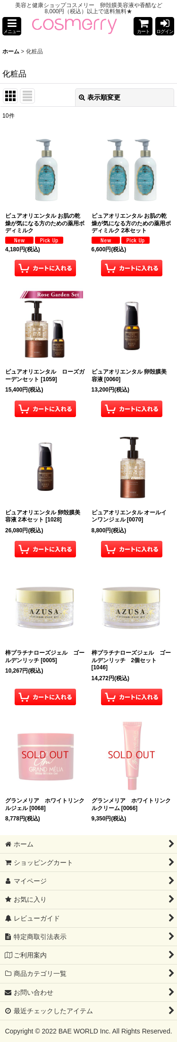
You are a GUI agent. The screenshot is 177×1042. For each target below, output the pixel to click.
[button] (11, 26)
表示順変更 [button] (99, 97)
